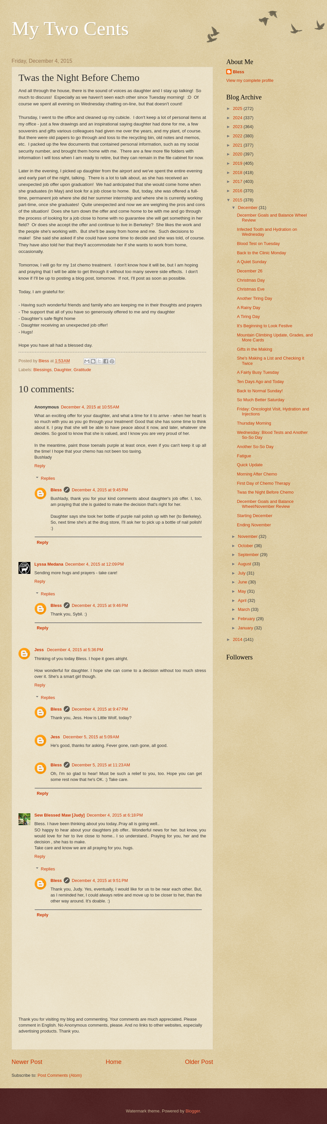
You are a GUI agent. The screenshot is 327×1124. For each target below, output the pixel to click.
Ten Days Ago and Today (260, 381)
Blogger (193, 1110)
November (248, 536)
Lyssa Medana (48, 564)
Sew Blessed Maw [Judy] (59, 815)
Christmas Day (251, 280)
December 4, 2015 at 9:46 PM (100, 605)
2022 (238, 135)
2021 (238, 145)
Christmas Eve (251, 289)
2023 (238, 126)
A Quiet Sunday (251, 261)
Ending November (254, 524)
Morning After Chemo (257, 474)
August (245, 563)
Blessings (42, 369)
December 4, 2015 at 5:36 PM (75, 649)
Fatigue (244, 455)
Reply (39, 465)
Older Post (199, 1062)
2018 (238, 172)
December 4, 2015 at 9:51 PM (100, 880)
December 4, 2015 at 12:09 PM (94, 564)
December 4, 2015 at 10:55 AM (90, 406)
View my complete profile (249, 80)
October (246, 545)
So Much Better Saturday (260, 399)
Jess (39, 649)
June (243, 582)
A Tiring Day (248, 316)
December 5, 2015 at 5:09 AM (91, 736)
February (247, 618)
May (242, 591)
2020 (238, 154)
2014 (238, 639)
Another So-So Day (255, 446)
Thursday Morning (254, 423)
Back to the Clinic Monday (261, 252)
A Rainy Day (248, 307)
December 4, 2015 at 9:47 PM (100, 709)
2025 (238, 108)
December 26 (249, 270)
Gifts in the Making (254, 349)
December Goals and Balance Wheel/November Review (265, 504)
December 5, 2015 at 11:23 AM (101, 764)
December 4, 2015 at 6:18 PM (115, 815)
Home (114, 1062)
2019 (238, 163)
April (242, 600)
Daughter (62, 369)
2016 (238, 190)
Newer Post (27, 1062)
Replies (48, 478)
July (242, 573)
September (249, 554)
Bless (56, 489)
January (246, 627)
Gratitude (82, 369)
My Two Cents (70, 28)
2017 (238, 181)
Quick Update (250, 464)
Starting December (254, 515)
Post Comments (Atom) (60, 1075)
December (248, 207)
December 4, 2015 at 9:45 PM (100, 489)
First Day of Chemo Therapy (263, 483)
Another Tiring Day (254, 298)
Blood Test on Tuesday (258, 243)
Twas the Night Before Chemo (265, 492)
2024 (238, 117)
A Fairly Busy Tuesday (258, 372)
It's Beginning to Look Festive (264, 325)
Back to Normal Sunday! (260, 390)
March (244, 609)
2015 (238, 199)
